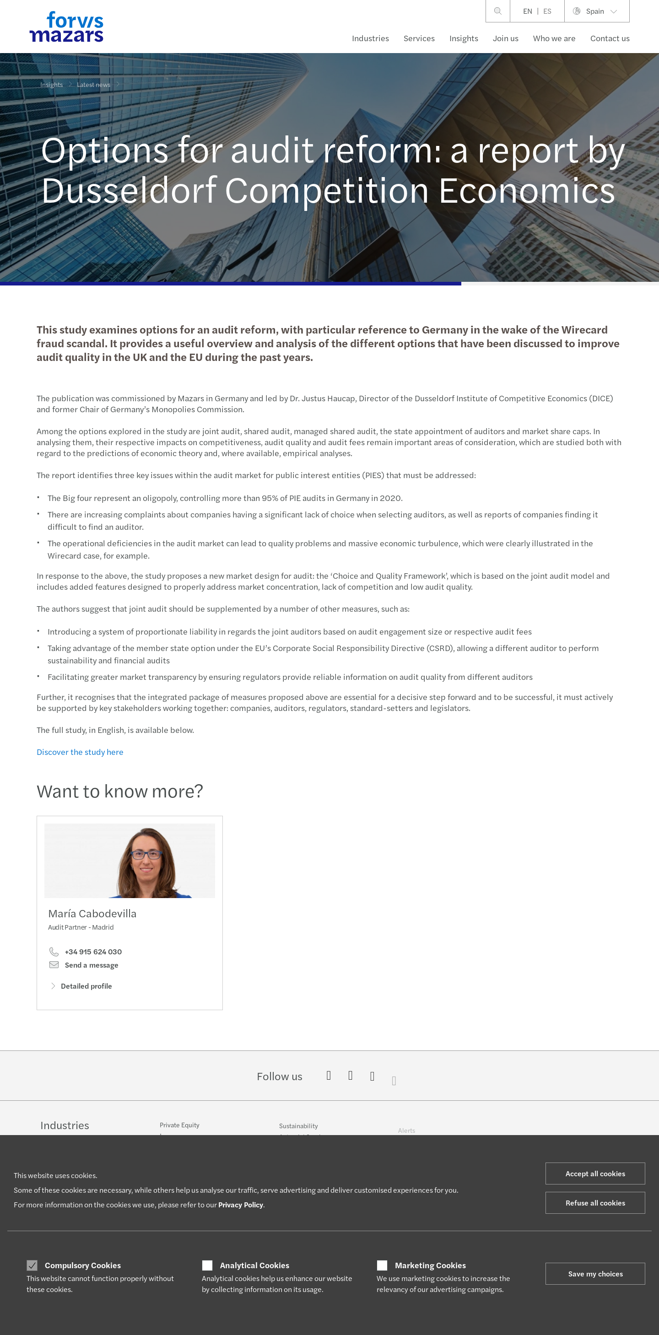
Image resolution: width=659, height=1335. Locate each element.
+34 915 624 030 (85, 955)
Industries (370, 37)
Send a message (83, 968)
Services (419, 37)
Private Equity (180, 1131)
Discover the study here (78, 751)
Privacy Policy (240, 1204)
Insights (463, 37)
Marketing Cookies (430, 1265)
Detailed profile (80, 989)
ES (547, 10)
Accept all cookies (595, 1173)
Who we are (554, 37)
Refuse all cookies (595, 1202)
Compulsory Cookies (83, 1265)
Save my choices (595, 1273)
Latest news (93, 78)
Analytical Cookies (254, 1265)
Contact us (610, 37)
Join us (506, 37)
